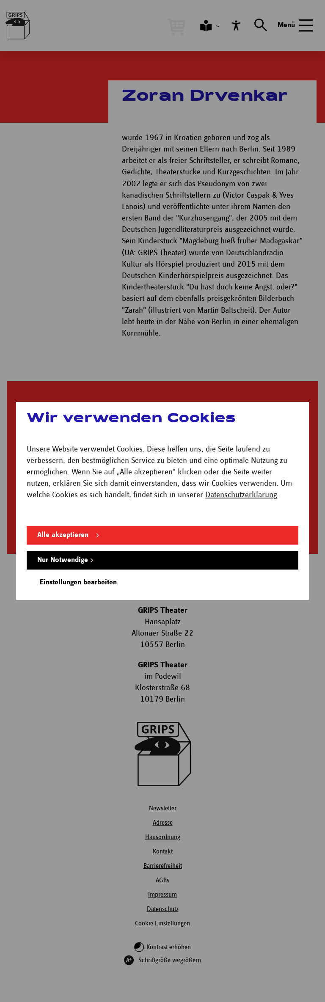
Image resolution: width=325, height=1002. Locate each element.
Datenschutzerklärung (241, 494)
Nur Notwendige (62, 560)
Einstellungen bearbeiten (78, 582)
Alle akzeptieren (62, 535)
